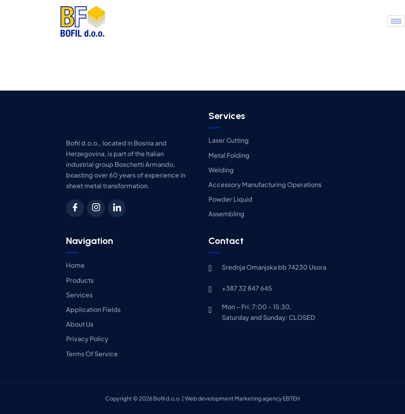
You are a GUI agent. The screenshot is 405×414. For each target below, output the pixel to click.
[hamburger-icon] (396, 21)
